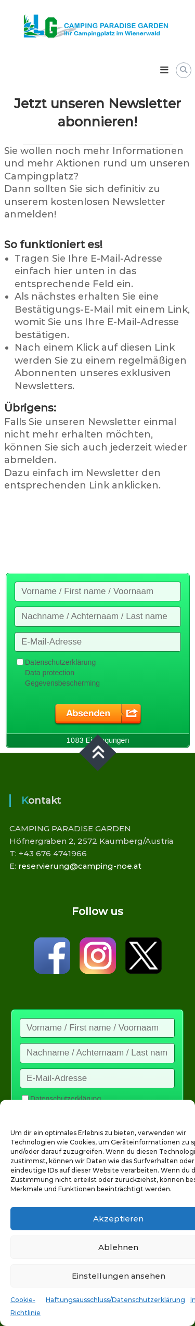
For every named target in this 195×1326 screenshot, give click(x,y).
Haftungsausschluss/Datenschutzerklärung (115, 1300)
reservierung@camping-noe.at (79, 866)
